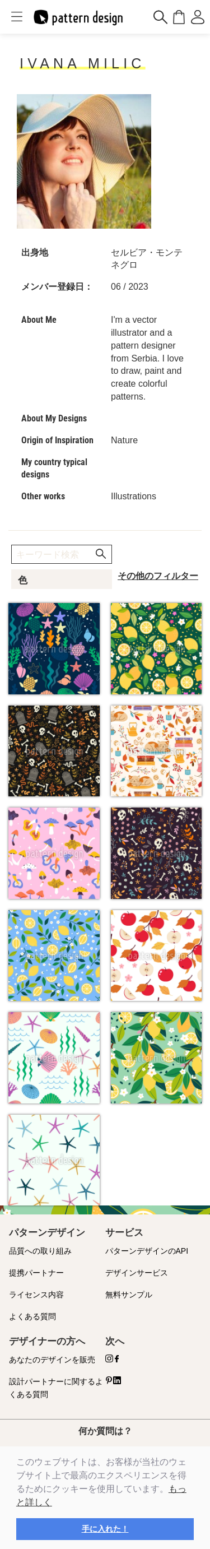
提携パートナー (36, 1272)
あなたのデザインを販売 (52, 1359)
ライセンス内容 (36, 1294)
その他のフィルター (158, 576)
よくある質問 (32, 1316)
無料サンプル (128, 1294)
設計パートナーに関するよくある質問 (56, 1388)
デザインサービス (136, 1272)
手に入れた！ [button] (105, 1528)
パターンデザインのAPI (147, 1250)
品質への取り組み (40, 1250)
